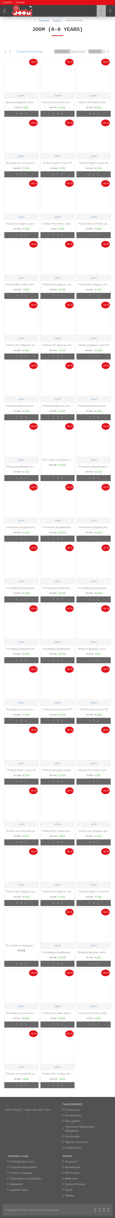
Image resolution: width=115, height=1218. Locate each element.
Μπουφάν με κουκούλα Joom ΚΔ (21, 167)
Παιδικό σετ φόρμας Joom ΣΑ (21, 349)
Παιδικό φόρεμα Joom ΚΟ (94, 349)
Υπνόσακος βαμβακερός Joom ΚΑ (57, 531)
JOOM (21, 99)
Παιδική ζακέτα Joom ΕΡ (93, 713)
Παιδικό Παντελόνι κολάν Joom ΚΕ (93, 774)
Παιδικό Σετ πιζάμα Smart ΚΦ (57, 1077)
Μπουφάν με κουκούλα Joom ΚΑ (21, 1017)
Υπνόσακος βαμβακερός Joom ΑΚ (21, 531)
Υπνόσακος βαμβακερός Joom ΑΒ (93, 470)
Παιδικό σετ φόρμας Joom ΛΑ (21, 895)
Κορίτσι (57, 20)
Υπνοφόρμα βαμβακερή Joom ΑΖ (93, 592)
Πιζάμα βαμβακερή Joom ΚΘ (21, 470)
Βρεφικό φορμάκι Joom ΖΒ (93, 653)
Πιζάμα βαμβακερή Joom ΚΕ (21, 410)
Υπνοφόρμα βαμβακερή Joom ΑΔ (21, 592)
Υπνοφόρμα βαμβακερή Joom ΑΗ (57, 956)
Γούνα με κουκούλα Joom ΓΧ (57, 106)
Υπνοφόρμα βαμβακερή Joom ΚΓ (21, 653)
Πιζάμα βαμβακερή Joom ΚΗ (93, 410)
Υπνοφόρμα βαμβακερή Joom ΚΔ (57, 653)
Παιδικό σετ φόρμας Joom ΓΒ (93, 835)
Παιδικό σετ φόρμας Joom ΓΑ (57, 288)
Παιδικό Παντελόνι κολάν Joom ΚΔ (57, 227)
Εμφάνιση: (95, 55)
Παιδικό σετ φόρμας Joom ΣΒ (57, 895)
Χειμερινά (44, 20)
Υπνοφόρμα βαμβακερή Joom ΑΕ (57, 592)
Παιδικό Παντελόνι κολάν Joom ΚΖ (93, 1017)
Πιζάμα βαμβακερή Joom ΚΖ (57, 410)
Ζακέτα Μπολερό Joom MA (93, 106)
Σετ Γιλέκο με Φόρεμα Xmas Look (57, 464)
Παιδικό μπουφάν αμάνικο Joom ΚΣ (21, 227)
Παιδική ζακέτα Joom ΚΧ (21, 774)
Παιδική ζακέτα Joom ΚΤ (57, 167)
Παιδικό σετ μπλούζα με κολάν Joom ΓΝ (93, 227)
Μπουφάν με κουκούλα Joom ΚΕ (21, 713)
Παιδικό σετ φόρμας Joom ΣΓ (57, 349)
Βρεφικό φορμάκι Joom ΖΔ (93, 956)
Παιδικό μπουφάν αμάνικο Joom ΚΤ (57, 774)
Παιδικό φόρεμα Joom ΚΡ (93, 895)
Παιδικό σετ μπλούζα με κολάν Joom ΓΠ (21, 1077)
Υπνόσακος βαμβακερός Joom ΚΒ (93, 531)
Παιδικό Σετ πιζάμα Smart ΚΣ (57, 835)
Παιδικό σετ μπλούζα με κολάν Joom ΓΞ (21, 835)
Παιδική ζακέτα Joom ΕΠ (57, 713)
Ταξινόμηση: (43, 55)
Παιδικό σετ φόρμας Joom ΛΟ (93, 288)
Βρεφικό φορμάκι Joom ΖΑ (21, 106)
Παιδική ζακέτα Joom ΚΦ (93, 167)
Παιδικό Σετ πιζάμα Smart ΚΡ (21, 288)
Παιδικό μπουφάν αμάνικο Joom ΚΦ (57, 1017)
